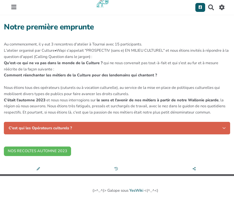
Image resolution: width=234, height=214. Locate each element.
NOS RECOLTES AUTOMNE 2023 (37, 151)
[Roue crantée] (222, 7)
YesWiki (136, 190)
